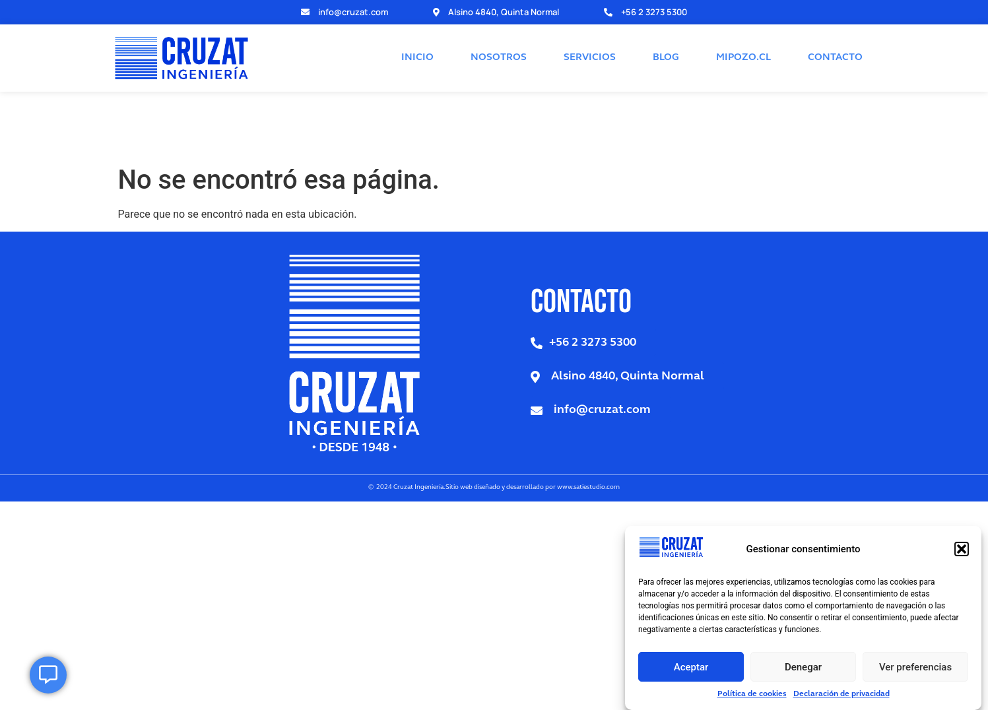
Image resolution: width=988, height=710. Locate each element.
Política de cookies (752, 694)
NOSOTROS (499, 33)
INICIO (417, 33)
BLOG (666, 33)
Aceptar (691, 667)
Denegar (803, 667)
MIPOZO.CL (743, 33)
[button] (961, 549)
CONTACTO (835, 33)
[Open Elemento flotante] (48, 675)
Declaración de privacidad (841, 694)
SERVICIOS (590, 33)
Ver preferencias (915, 667)
